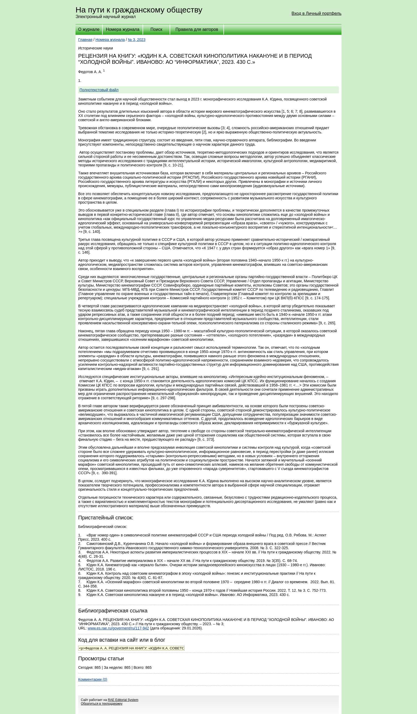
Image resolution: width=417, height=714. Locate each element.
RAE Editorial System (123, 700)
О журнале (88, 29)
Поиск (156, 29)
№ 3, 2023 (136, 39)
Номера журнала (122, 29)
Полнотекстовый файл (99, 90)
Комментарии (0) (92, 679)
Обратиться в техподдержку (101, 703)
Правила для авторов (197, 29)
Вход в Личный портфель (316, 13)
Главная (85, 39)
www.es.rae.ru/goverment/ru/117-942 (118, 628)
